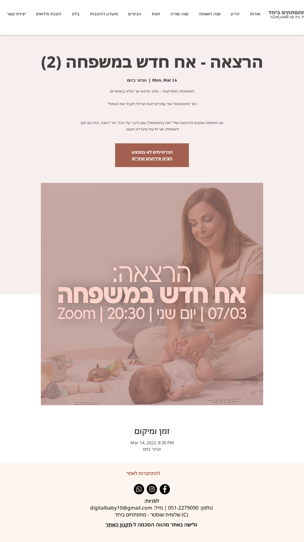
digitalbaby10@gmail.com (121, 507)
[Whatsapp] (139, 489)
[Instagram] (152, 489)
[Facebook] (165, 489)
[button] (209, 14)
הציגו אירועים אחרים (152, 158)
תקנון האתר (119, 524)
